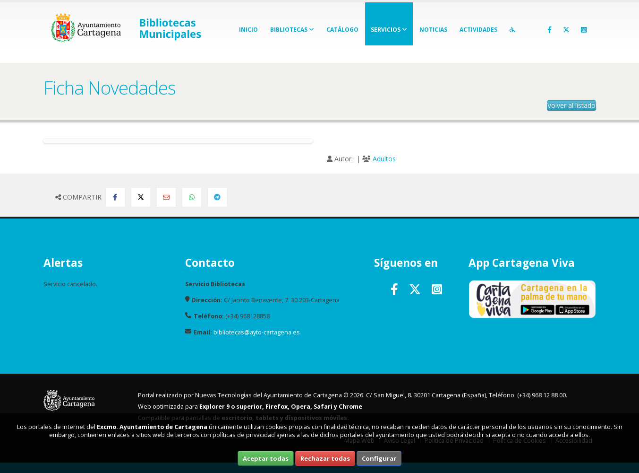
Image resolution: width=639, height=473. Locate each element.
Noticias (433, 30)
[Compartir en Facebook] (115, 197)
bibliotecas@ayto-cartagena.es (256, 332)
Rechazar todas (325, 458)
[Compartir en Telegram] (217, 197)
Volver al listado (571, 105)
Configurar (379, 458)
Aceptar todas (266, 458)
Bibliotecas (292, 30)
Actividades (478, 30)
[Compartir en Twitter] (141, 197)
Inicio (248, 30)
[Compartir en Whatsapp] (192, 197)
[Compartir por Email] (166, 197)
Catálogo (342, 30)
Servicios (389, 30)
